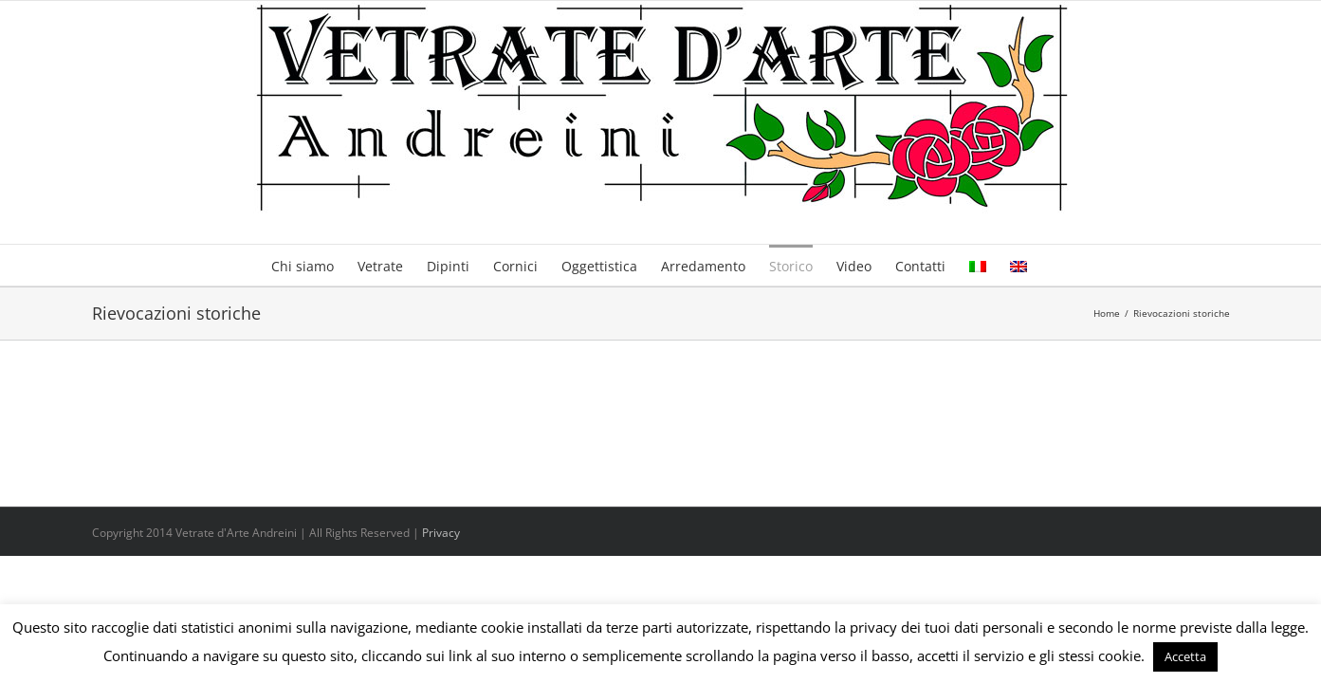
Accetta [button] (1185, 656)
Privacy (441, 533)
